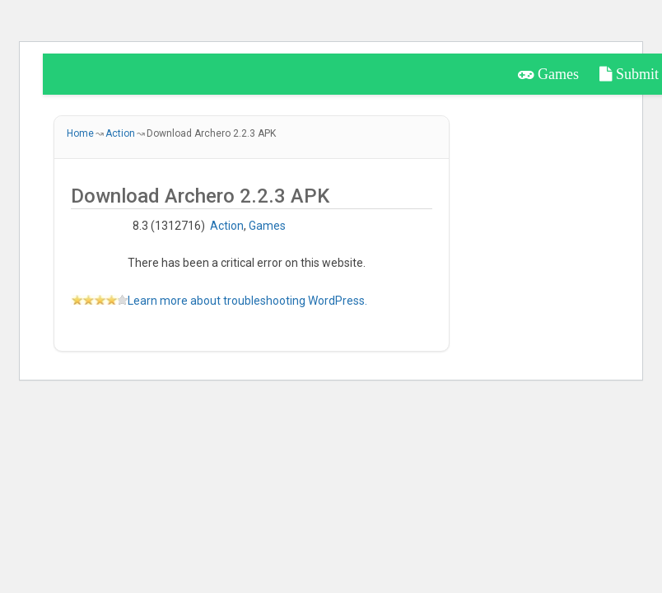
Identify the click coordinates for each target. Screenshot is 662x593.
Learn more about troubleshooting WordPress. (247, 300)
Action (227, 225)
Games (548, 74)
